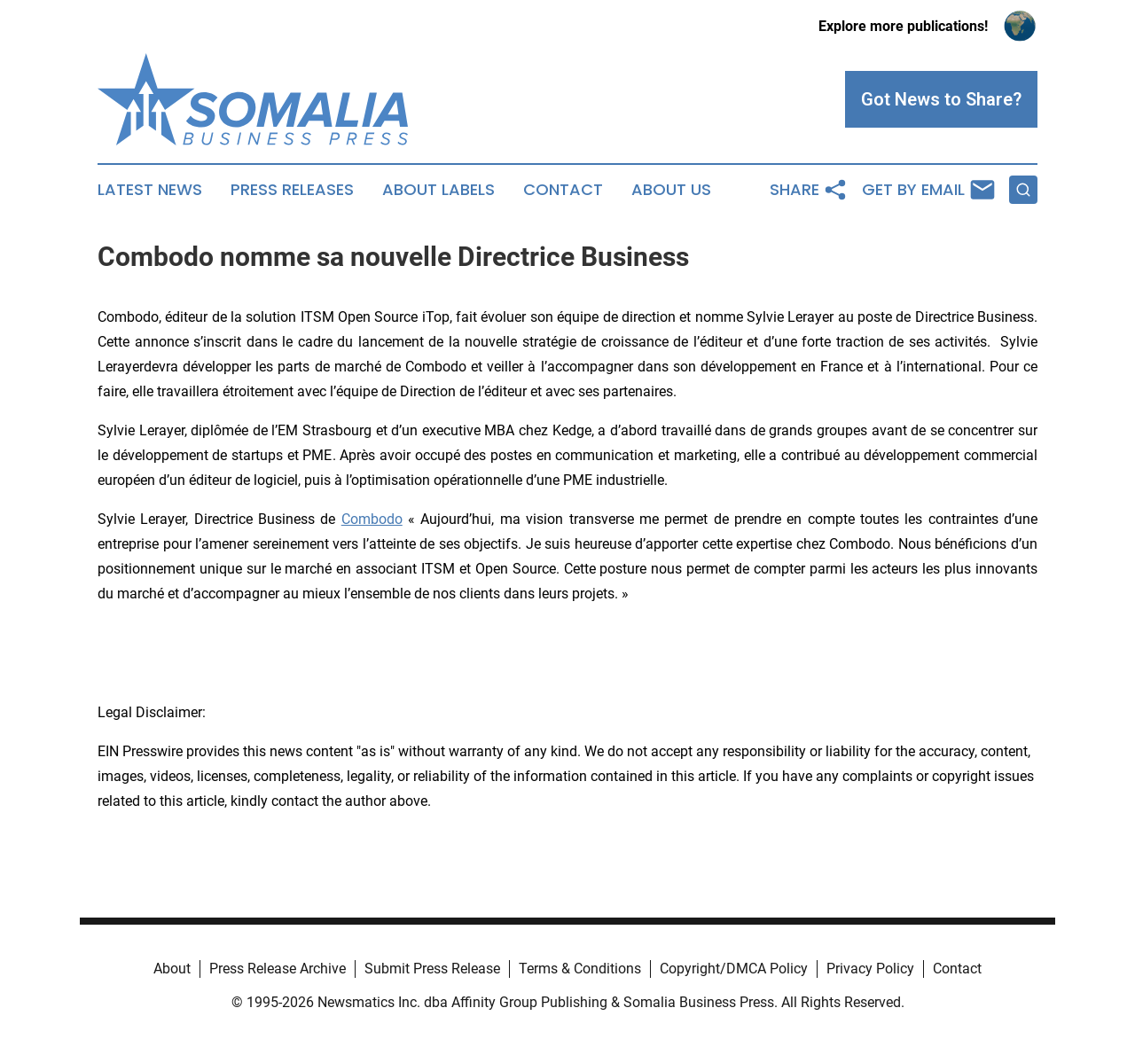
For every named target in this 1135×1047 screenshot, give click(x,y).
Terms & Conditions (580, 968)
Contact (563, 189)
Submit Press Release (432, 968)
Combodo (372, 519)
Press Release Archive (277, 968)
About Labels (438, 189)
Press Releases (292, 189)
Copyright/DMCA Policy (734, 968)
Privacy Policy (870, 968)
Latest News (150, 189)
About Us (671, 189)
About (172, 968)
